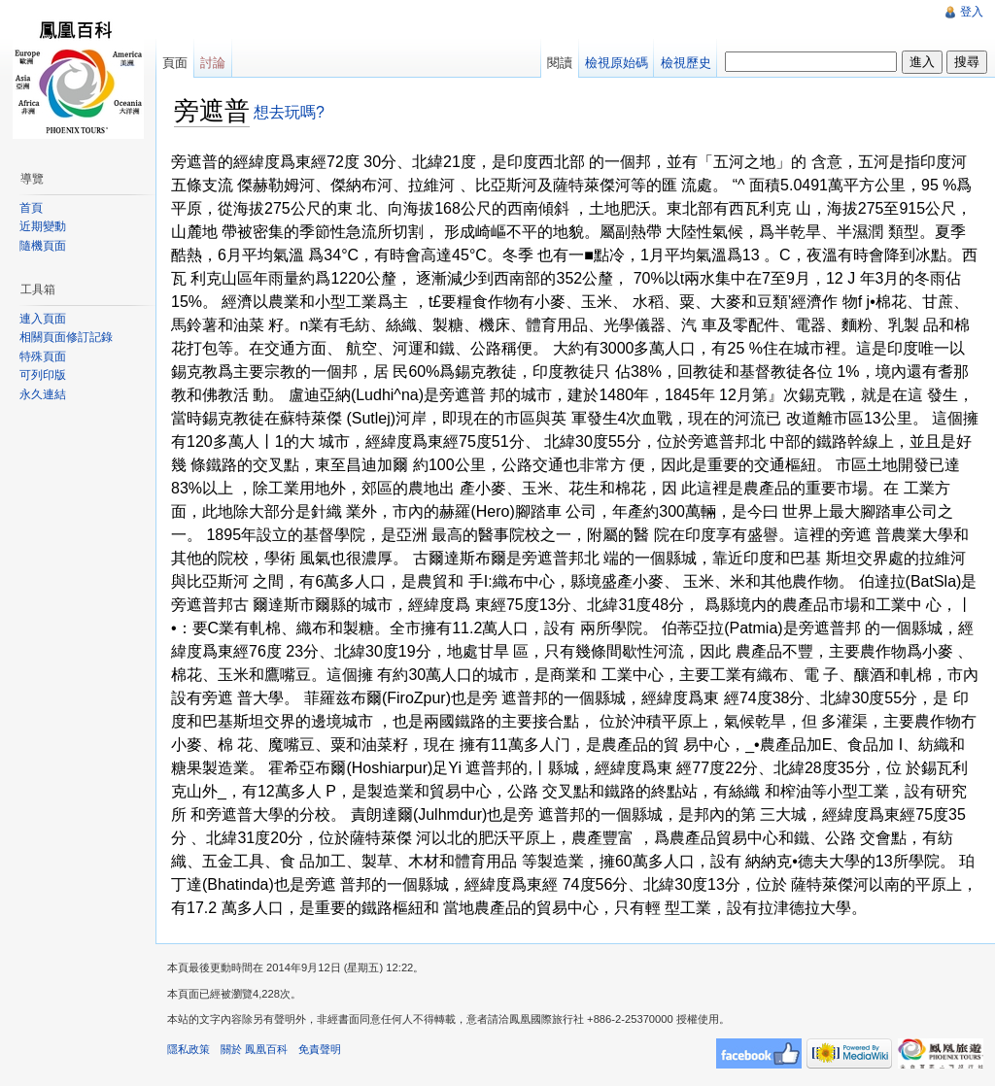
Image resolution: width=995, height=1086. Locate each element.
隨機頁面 (42, 246)
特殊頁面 (42, 356)
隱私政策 (188, 1049)
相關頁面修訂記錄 (66, 337)
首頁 (31, 208)
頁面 (175, 62)
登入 (971, 11)
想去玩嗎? (289, 112)
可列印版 (42, 375)
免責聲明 (319, 1049)
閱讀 (559, 62)
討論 (212, 62)
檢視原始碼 (616, 62)
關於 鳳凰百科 (254, 1049)
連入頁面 (42, 318)
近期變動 (42, 226)
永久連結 (42, 394)
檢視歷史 (686, 62)
